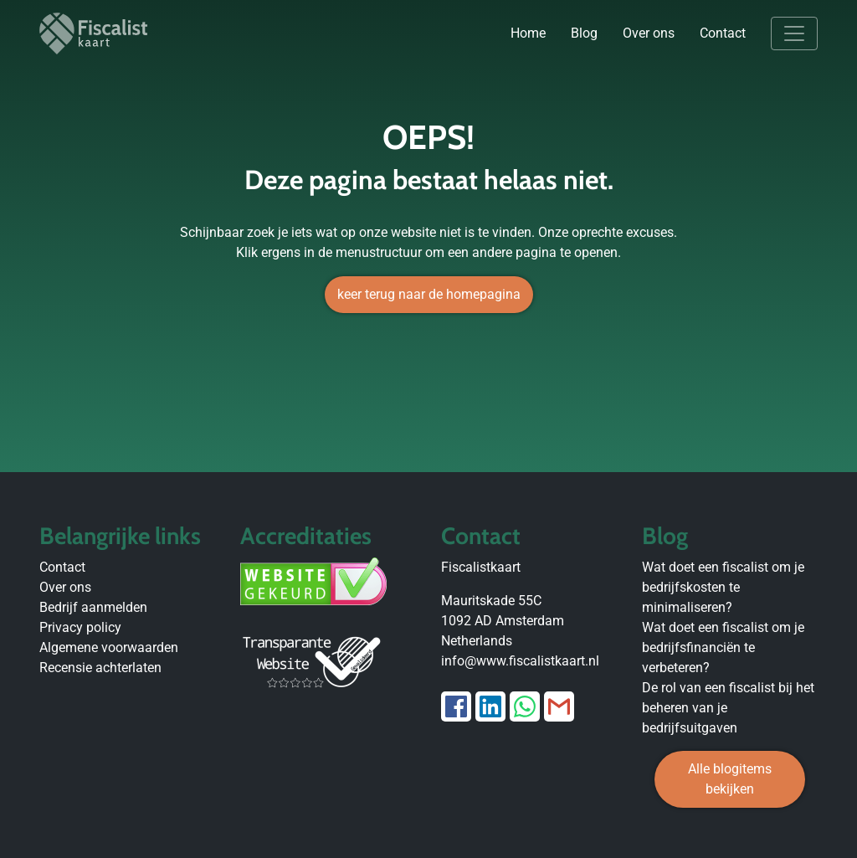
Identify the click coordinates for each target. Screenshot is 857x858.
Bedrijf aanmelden (93, 607)
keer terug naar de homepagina (429, 294)
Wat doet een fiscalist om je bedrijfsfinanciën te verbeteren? (723, 647)
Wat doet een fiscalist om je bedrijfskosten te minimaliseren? (723, 587)
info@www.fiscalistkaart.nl (520, 661)
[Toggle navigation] (794, 33)
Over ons (649, 33)
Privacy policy (80, 627)
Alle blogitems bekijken (730, 779)
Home (528, 33)
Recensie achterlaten (100, 668)
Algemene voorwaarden (108, 647)
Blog (584, 33)
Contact (723, 33)
